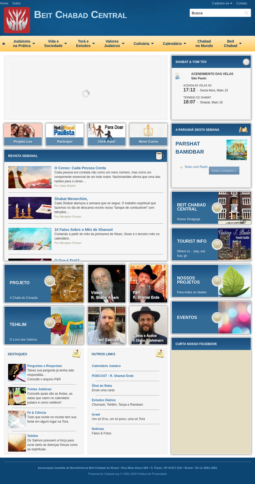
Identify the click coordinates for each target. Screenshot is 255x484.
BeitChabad (230, 43)
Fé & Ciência (36, 413)
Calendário (172, 44)
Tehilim (32, 436)
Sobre (16, 3)
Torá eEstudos (83, 43)
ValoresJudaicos (112, 43)
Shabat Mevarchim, (71, 199)
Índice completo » (224, 170)
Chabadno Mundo (204, 43)
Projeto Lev (23, 141)
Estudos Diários (104, 400)
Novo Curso (148, 141)
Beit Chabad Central (144, 21)
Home (4, 3)
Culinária (141, 44)
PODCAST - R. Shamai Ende (113, 376)
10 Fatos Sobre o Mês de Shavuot (83, 230)
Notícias (98, 429)
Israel (96, 414)
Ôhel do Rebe (102, 386)
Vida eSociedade (53, 43)
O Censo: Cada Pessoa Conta (80, 168)
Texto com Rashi (196, 167)
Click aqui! (106, 141)
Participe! (64, 141)
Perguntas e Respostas (44, 366)
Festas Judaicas (39, 389)
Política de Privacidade (152, 473)
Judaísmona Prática (22, 43)
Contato (241, 3)
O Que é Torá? (66, 260)
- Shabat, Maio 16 (203, 102)
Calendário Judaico (106, 366)
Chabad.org (111, 473)
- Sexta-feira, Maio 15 (205, 90)
